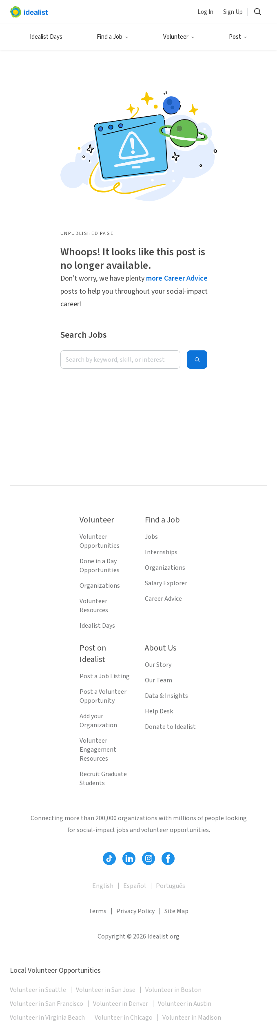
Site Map (176, 911)
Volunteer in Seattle (38, 989)
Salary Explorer (166, 583)
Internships (161, 552)
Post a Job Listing (105, 676)
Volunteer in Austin (184, 1003)
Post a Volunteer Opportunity (103, 696)
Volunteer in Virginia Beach (47, 1017)
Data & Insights (166, 695)
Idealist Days (46, 37)
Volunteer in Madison (191, 1017)
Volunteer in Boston (173, 989)
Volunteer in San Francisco (46, 1003)
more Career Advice (177, 278)
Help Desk (159, 711)
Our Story (158, 664)
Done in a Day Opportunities (100, 566)
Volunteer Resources (94, 606)
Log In (205, 12)
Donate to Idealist (170, 726)
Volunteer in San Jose (105, 989)
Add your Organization (98, 721)
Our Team (158, 680)
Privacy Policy (135, 911)
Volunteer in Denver (120, 1003)
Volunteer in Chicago (124, 1017)
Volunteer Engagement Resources (98, 749)
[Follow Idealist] (109, 858)
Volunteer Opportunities (100, 541)
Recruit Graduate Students (103, 779)
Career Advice (163, 598)
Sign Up (233, 12)
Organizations (100, 585)
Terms (97, 911)
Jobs (151, 536)
